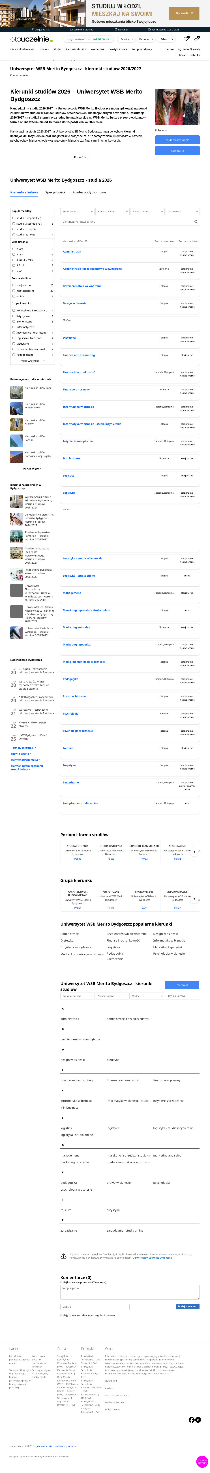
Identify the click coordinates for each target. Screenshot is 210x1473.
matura (169, 49)
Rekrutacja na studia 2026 (163, 29)
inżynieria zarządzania (168, 1123)
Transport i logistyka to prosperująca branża (20, 1384)
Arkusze (165, 39)
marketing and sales (167, 1172)
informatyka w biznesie (76, 1123)
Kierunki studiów (24, 193)
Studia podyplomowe (89, 193)
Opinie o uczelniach (82, 29)
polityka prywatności (66, 1456)
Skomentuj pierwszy (202, 1461)
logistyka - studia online (77, 1153)
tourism (66, 1222)
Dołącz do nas (41, 29)
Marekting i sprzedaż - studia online (85, 642)
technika (195, 55)
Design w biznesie (74, 304)
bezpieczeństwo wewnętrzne (80, 1065)
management (70, 1172)
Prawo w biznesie (74, 728)
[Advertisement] (130, 340)
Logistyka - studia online (78, 607)
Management (71, 625)
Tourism (68, 780)
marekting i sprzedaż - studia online (129, 1172)
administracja (70, 1046)
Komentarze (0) (19, 75)
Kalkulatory (145, 39)
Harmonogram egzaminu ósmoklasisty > (27, 768)
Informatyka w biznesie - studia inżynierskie (90, 456)
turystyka (113, 1222)
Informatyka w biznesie (77, 438)
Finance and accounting (78, 387)
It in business (71, 490)
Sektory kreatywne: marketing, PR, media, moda (42, 1384)
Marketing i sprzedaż (76, 676)
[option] (77, 884)
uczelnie (44, 49)
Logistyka (69, 525)
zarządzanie (69, 1241)
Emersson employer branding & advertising (46, 1466)
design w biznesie (73, 1084)
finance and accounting (77, 1104)
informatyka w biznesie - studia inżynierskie (129, 1123)
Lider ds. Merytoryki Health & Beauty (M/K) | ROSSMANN (67, 1401)
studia (57, 49)
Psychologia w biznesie (77, 763)
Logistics (68, 507)
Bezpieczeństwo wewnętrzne (81, 287)
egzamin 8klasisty (189, 49)
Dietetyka (69, 369)
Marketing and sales (75, 659)
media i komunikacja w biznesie (128, 1178)
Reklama (109, 1398)
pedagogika (69, 1197)
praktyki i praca (118, 49)
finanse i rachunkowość (123, 1104)
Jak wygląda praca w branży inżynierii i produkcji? (20, 1394)
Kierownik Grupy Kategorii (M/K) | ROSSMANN (66, 1384)
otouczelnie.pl (16, 1456)
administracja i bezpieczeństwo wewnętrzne (129, 1046)
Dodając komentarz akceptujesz (87, 1325)
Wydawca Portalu (114, 1412)
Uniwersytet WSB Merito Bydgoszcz (152, 1268)
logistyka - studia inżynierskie (173, 1148)
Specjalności (55, 193)
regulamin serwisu (105, 1325)
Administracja (71, 252)
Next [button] (194, 884)
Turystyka (69, 797)
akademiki (97, 49)
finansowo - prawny (166, 1104)
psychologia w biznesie (76, 1203)
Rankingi (121, 29)
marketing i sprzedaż (75, 1178)
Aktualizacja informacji (117, 1405)
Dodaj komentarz (188, 1316)
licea (182, 55)
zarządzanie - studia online (125, 1241)
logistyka (113, 1148)
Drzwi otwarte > (21, 754)
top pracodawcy (142, 49)
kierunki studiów (76, 49)
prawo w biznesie (119, 1197)
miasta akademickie (22, 49)
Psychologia (70, 745)
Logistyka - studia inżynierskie (82, 590)
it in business (69, 1128)
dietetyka (113, 1084)
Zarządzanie (70, 814)
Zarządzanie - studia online (79, 835)
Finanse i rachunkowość (78, 404)
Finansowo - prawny (75, 421)
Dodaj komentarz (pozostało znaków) (83, 1292)
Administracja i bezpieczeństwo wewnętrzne (90, 269)
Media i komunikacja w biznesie (83, 694)
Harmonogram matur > (25, 760)
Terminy (125, 39)
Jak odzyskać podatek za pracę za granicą (20, 1370)
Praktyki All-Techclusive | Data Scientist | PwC (90, 1370)
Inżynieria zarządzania (77, 473)
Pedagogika (70, 711)
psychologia (161, 1197)
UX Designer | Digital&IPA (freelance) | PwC (66, 1411)
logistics (66, 1148)
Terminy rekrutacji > (23, 748)
